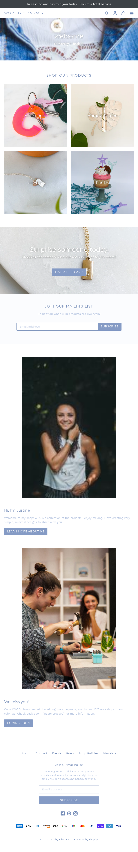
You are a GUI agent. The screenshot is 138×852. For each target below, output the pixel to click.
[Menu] (132, 13)
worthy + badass (23, 13)
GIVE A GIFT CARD (69, 272)
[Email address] (57, 327)
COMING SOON (18, 723)
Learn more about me (25, 531)
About (26, 753)
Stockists (109, 753)
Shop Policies (88, 753)
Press (70, 753)
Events (57, 753)
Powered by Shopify (86, 839)
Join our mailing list (69, 765)
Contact (41, 753)
